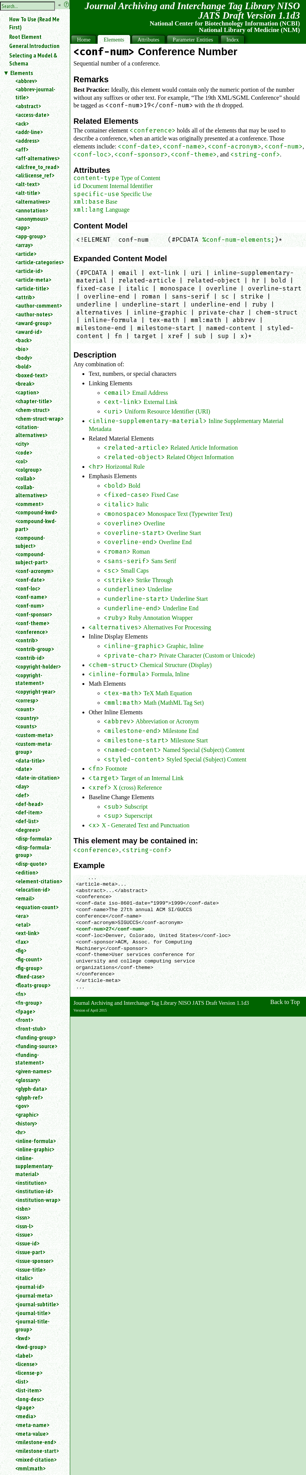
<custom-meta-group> (33, 747)
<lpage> (24, 1407)
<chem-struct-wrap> (39, 418)
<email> (24, 898)
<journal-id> (29, 1286)
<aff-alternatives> (37, 158)
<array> (24, 245)
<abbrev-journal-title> (35, 93)
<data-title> (30, 760)
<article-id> (29, 271)
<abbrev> (26, 81)
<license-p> (28, 1372)
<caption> (27, 392)
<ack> (22, 123)
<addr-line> (29, 132)
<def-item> (28, 812)
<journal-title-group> (32, 1325)
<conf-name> (31, 596)
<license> (26, 1364)
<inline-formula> (35, 1141)
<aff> (21, 149)
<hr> (20, 1132)
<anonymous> (31, 218)
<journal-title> (32, 1313)
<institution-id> (34, 1191)
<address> (27, 140)
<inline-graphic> (34, 1149)
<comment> (29, 504)
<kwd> (22, 1338)
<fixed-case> (30, 976)
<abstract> (28, 106)
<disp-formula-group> (33, 851)
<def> (22, 795)
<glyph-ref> (29, 1097)
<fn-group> (28, 1002)
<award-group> (33, 323)
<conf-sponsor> (33, 614)
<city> (22, 443)
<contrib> (26, 640)
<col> (21, 461)
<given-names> (33, 1071)
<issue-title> (30, 1269)
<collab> (25, 478)
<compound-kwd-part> (35, 525)
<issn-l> (24, 1226)
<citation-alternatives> (31, 431)
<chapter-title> (33, 401)
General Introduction (34, 45)
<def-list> (27, 821)
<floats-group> (32, 985)
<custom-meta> (34, 735)
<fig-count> (28, 959)
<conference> (31, 631)
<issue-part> (30, 1252)
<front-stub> (30, 1028)
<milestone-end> (35, 1442)
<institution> (31, 1182)
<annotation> (31, 210)
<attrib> (25, 297)
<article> (25, 253)
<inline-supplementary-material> (34, 1166)
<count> (24, 709)
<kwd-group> (30, 1346)
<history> (26, 1123)
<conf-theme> (32, 623)
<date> (23, 769)
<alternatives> (32, 201)
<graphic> (27, 1114)
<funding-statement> (29, 1058)
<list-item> (28, 1390)
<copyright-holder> (38, 666)
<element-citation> (38, 881)
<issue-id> (27, 1243)
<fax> (22, 941)
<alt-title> (27, 192)
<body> (23, 357)
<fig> (20, 950)
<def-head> (29, 804)
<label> (24, 1355)
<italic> (24, 1278)
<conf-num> (29, 605)
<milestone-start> (37, 1450)
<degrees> (27, 829)
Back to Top (285, 1002)
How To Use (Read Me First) (34, 23)
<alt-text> (27, 184)
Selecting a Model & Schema (33, 59)
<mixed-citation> (35, 1459)
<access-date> (32, 114)
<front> (24, 1019)
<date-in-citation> (37, 777)
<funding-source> (36, 1046)
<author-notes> (34, 314)
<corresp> (26, 700)
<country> (27, 718)
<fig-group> (28, 968)
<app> (22, 227)
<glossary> (27, 1080)
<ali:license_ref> (34, 175)
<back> (23, 340)
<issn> (22, 1217)
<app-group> (30, 236)
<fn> (20, 994)
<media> (25, 1416)
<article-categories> (39, 262)
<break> (24, 383)
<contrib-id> (29, 657)
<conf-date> (30, 579)
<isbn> (23, 1208)
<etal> (23, 924)
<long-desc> (29, 1399)
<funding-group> (35, 1037)
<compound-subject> (30, 541)
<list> (21, 1381)
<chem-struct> (32, 409)
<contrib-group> (34, 649)
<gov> (22, 1105)
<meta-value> (31, 1433)
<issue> (24, 1234)
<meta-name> (32, 1425)
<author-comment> (38, 305)
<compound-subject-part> (31, 558)
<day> (22, 786)
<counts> (26, 726)
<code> (23, 452)
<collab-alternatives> (31, 491)
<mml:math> (30, 1468)
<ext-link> (27, 933)
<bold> (23, 366)
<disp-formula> (33, 838)
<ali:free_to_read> (37, 167)
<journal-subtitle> (37, 1304)
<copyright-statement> (29, 679)
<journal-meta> (34, 1295)
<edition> (26, 872)
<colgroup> (28, 469)
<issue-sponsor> (34, 1260)
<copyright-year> (35, 691)
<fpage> (25, 1011)
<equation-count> (36, 907)
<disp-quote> (31, 863)
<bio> (21, 349)
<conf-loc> (27, 588)
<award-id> (28, 331)
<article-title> (32, 288)
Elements (21, 73)
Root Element (25, 36)
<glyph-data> (31, 1088)
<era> (22, 915)
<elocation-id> (32, 889)
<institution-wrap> (37, 1200)
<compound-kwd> (36, 512)
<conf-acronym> (34, 571)
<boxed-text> (31, 375)
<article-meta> (33, 279)
